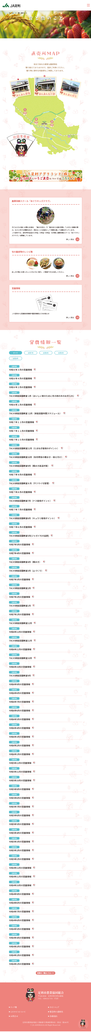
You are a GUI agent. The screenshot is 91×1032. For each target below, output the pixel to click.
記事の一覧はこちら (45, 973)
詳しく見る (72, 239)
